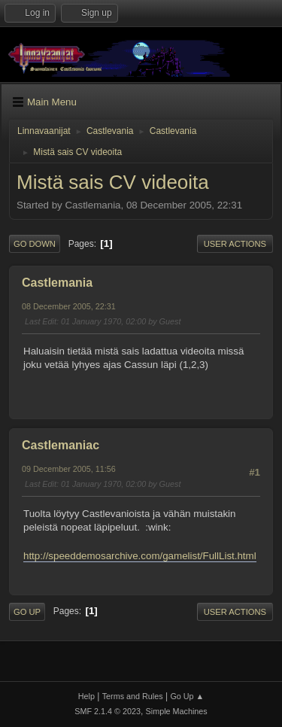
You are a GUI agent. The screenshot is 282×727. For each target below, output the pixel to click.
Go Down (35, 243)
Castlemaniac (60, 445)
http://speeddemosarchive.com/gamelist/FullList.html (139, 555)
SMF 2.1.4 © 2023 (107, 711)
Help (86, 696)
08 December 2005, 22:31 (69, 306)
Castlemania (57, 282)
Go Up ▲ (187, 696)
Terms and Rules (132, 696)
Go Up (27, 611)
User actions (235, 243)
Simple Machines (177, 711)
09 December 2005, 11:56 (69, 468)
